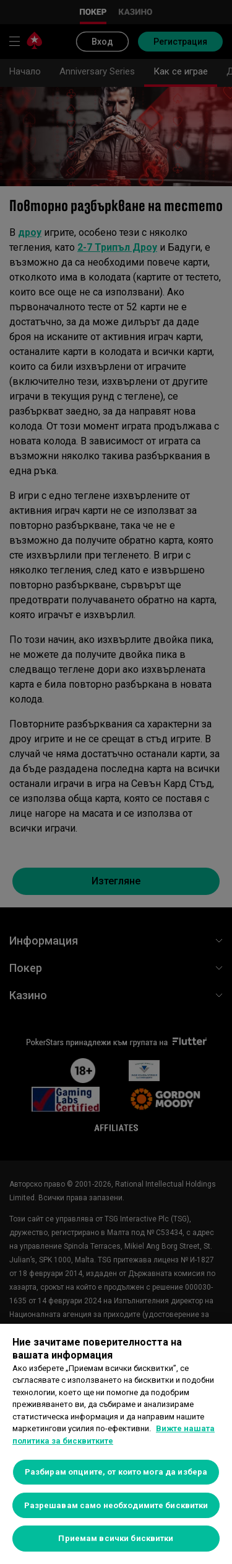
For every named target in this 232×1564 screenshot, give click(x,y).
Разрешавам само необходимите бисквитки (116, 1505)
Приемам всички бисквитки (115, 1538)
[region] (116, 1444)
